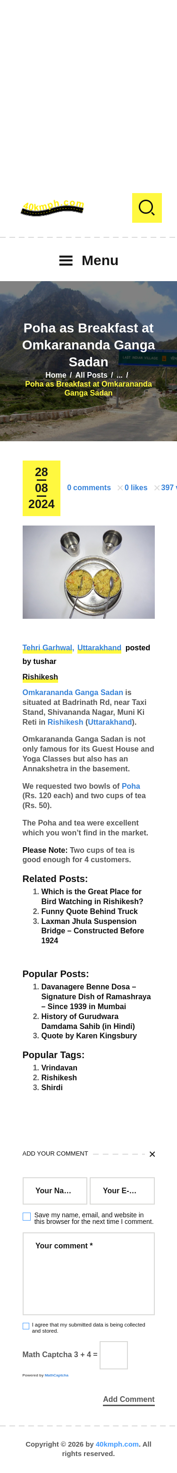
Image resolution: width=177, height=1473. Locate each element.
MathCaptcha (56, 1375)
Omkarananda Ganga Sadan (73, 692)
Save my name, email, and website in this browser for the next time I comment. (94, 1218)
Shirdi (52, 1088)
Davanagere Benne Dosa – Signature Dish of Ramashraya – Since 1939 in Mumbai (96, 997)
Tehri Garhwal (48, 648)
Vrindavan (59, 1068)
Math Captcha (47, 1355)
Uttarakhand (99, 648)
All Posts (91, 375)
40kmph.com (117, 1444)
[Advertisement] (88, 88)
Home (55, 375)
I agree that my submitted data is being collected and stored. (88, 1328)
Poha (131, 786)
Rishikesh (41, 677)
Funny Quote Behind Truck (90, 911)
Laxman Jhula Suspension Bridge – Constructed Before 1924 (93, 931)
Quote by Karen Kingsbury (89, 1036)
